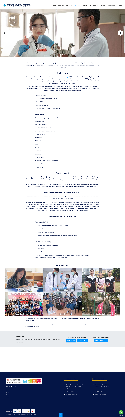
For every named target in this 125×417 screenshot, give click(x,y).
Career (8, 398)
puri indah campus (99, 379)
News (7, 395)
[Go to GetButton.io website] (121, 415)
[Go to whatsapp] (121, 412)
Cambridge (66, 77)
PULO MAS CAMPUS (71, 379)
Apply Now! (100, 340)
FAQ (7, 392)
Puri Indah (71, 340)
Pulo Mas (82, 340)
